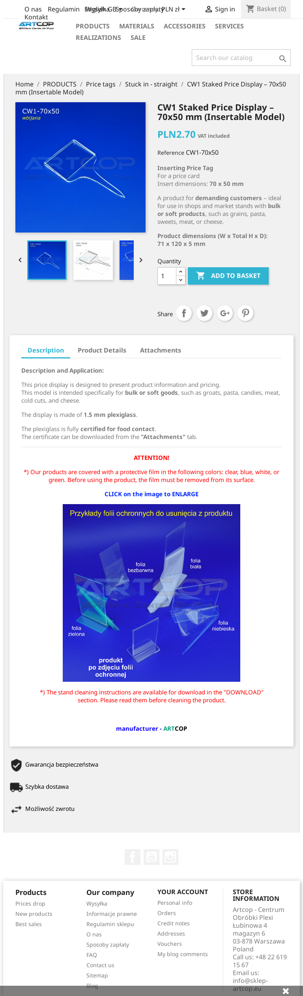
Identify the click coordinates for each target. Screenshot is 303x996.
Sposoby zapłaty (107, 944)
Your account (182, 891)
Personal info (174, 902)
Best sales (28, 924)
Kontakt (36, 17)
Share (184, 313)
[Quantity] (166, 276)
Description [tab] (46, 350)
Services (229, 26)
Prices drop (30, 903)
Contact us (100, 965)
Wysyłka (96, 903)
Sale (138, 37)
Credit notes (173, 923)
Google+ (225, 313)
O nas (33, 9)
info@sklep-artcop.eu (250, 984)
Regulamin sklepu (110, 924)
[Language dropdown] (104, 10)
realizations (98, 37)
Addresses (171, 933)
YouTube (151, 857)
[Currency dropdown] (174, 10)
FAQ (91, 954)
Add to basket (228, 276)
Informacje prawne (111, 913)
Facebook (132, 857)
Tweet (204, 313)
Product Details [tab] (102, 350)
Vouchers (169, 943)
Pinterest (245, 313)
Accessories (185, 26)
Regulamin (64, 9)
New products (33, 913)
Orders (166, 913)
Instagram (170, 857)
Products (93, 26)
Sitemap (97, 975)
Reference (170, 152)
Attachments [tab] (160, 350)
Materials (136, 26)
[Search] (241, 57)
